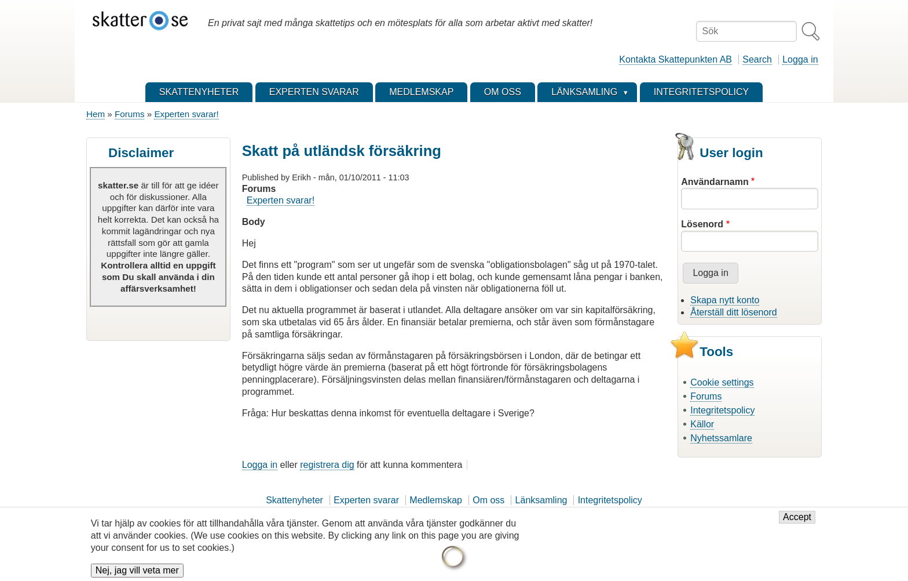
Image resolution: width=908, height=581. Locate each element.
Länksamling (541, 500)
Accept (797, 523)
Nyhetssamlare (721, 438)
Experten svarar (366, 500)
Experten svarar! (186, 114)
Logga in (800, 59)
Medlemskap (435, 500)
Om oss (488, 500)
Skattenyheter (294, 500)
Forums (129, 114)
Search (757, 59)
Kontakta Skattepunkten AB (675, 59)
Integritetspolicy (722, 410)
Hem (95, 114)
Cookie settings (721, 382)
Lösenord (702, 224)
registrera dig (327, 465)
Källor (702, 424)
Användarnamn (714, 182)
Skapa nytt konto (724, 300)
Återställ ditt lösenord (733, 312)
